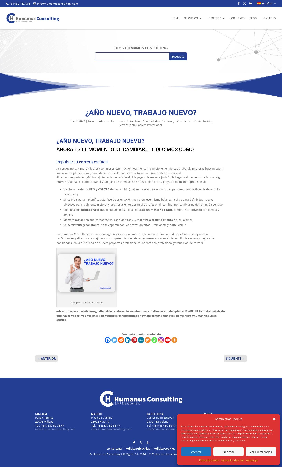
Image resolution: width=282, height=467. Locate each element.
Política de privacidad (232, 460)
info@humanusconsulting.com (55, 429)
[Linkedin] (128, 340)
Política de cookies (209, 460)
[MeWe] (141, 340)
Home (175, 18)
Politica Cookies (164, 448)
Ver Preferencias (261, 452)
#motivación (185, 121)
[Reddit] (121, 340)
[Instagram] (161, 340)
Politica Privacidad (138, 448)
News (91, 121)
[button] (274, 419)
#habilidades (151, 121)
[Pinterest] (134, 340)
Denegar (228, 452)
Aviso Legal (114, 448)
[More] (174, 340)
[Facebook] (108, 340)
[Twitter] (114, 340)
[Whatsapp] (154, 340)
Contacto (269, 18)
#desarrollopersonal (112, 121)
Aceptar (196, 452)
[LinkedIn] (250, 4)
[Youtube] (168, 340)
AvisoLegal (252, 460)
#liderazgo (168, 121)
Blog (253, 18)
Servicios (191, 18)
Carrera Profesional (149, 125)
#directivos (134, 121)
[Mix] (148, 340)
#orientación (203, 121)
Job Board (237, 18)
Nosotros (214, 18)
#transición (127, 125)
